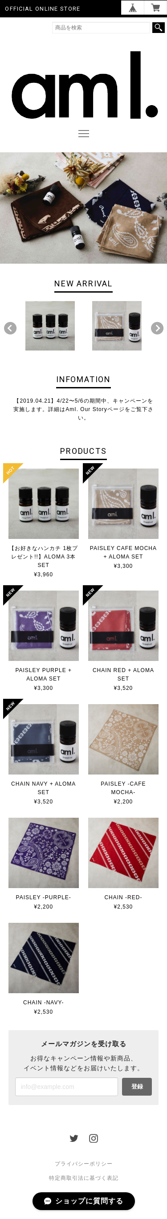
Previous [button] (10, 328)
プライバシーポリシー (84, 1164)
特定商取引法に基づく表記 (83, 1178)
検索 (158, 27)
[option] (50, 326)
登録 (137, 1086)
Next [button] (157, 328)
